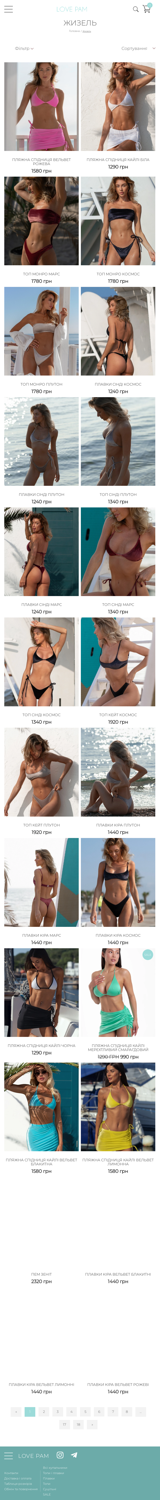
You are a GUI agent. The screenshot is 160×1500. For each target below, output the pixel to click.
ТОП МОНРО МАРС (41, 271)
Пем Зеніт (41, 1260)
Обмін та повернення (21, 1474)
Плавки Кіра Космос (118, 925)
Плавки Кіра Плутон (118, 816)
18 (78, 1410)
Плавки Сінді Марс (41, 598)
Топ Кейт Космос (118, 707)
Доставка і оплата (17, 1463)
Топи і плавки (53, 1458)
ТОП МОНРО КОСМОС (118, 271)
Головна (74, 31)
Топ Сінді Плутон (118, 489)
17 (64, 1410)
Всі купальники (55, 1453)
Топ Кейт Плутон (41, 816)
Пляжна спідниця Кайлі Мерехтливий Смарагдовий (118, 1036)
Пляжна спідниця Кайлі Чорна (41, 1034)
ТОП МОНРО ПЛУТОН (41, 380)
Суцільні (49, 1474)
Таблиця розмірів (18, 1469)
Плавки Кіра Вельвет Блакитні (118, 1260)
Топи (46, 1469)
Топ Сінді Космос (41, 707)
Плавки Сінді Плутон (41, 489)
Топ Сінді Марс (118, 598)
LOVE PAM (33, 1440)
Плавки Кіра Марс (41, 925)
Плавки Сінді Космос (118, 380)
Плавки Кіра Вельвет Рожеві (118, 1369)
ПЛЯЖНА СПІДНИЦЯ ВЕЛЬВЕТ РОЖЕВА (41, 160)
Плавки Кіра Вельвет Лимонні (42, 1369)
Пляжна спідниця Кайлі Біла (118, 158)
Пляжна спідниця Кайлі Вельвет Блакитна (41, 1149)
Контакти (11, 1458)
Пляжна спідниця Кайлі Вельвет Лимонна (118, 1149)
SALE (47, 1479)
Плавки (49, 1463)
